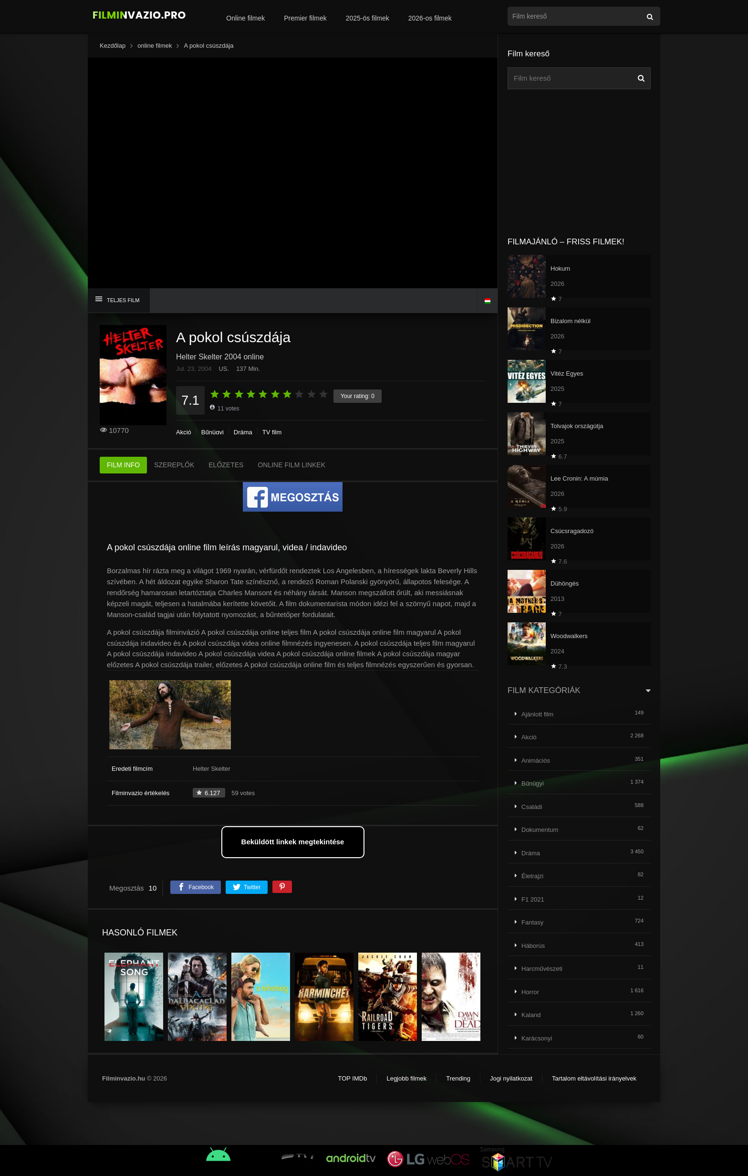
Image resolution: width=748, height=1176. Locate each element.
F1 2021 (532, 899)
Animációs (535, 760)
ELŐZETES (225, 465)
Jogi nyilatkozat (511, 1078)
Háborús (533, 945)
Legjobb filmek (406, 1078)
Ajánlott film (537, 714)
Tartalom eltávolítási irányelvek (594, 1078)
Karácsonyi (536, 1038)
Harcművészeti (541, 968)
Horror (530, 992)
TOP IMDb (352, 1078)
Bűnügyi (212, 432)
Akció (183, 432)
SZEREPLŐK (174, 465)
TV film (271, 432)
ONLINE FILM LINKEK (291, 465)
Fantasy (532, 922)
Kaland (530, 1014)
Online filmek (245, 18)
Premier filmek (305, 18)
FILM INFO (123, 465)
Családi (531, 806)
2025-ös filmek (367, 18)
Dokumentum (539, 829)
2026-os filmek (430, 18)
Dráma (243, 432)
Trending (458, 1078)
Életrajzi (532, 876)
